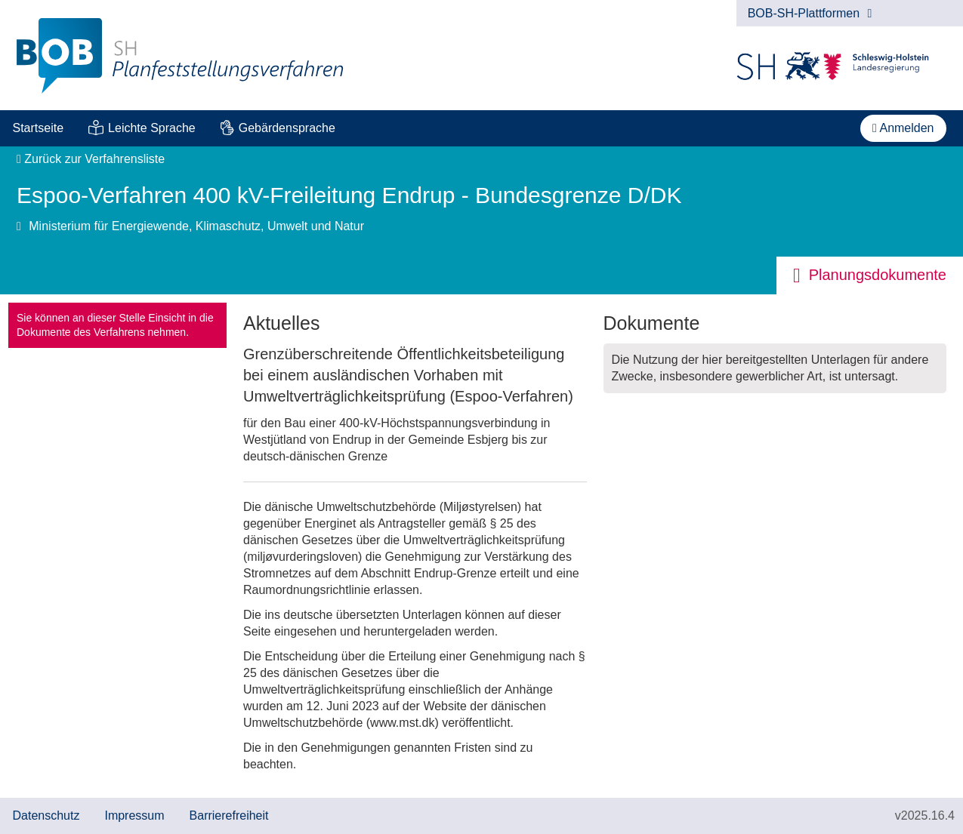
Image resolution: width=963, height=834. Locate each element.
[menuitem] (38, 128)
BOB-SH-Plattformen (810, 13)
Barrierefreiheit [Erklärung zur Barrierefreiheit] (229, 815)
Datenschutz (46, 815)
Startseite (38, 128)
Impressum (134, 815)
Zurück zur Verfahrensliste (91, 158)
